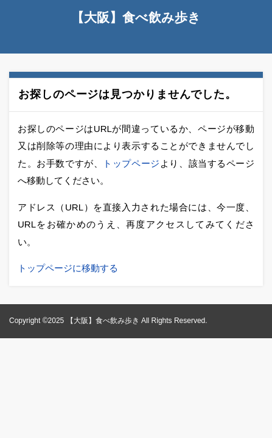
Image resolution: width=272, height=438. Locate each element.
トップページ (131, 163)
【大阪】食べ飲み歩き (136, 17)
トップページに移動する (68, 268)
